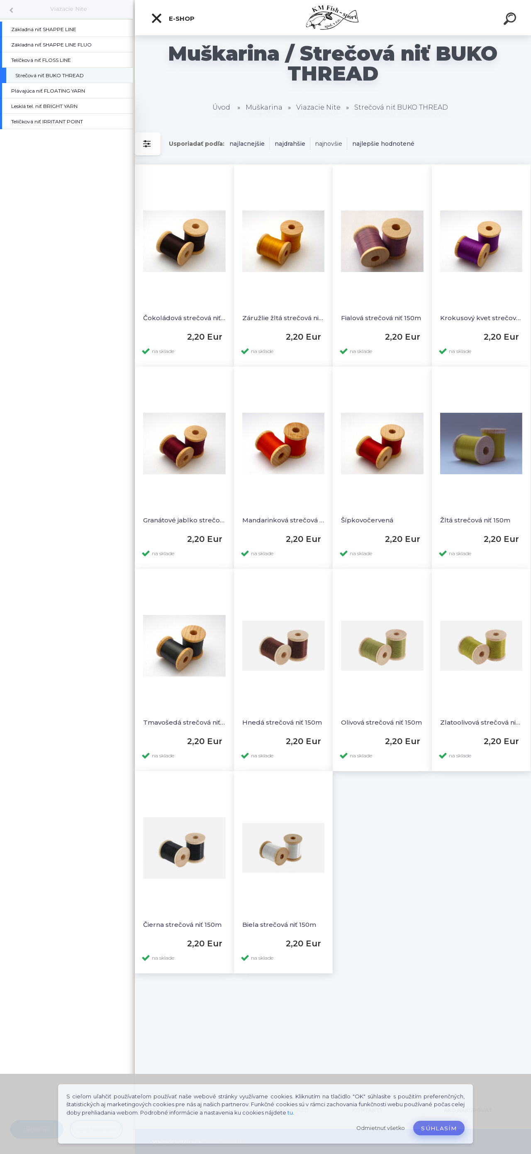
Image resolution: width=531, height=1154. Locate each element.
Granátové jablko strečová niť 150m (184, 520)
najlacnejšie (247, 143)
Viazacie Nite (68, 8)
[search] (511, 19)
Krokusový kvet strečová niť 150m (481, 318)
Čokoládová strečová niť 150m (184, 318)
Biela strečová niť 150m (279, 925)
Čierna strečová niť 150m (182, 925)
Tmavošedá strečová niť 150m (184, 722)
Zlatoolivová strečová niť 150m (481, 722)
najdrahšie (290, 143)
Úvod (221, 107)
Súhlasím (439, 1128)
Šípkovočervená (367, 520)
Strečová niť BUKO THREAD (401, 107)
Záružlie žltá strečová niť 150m (283, 318)
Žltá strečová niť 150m (475, 520)
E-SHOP (173, 18)
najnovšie (328, 143)
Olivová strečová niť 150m (381, 722)
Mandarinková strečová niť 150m (283, 520)
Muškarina (264, 107)
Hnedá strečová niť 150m (282, 722)
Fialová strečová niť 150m (381, 318)
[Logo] (332, 18)
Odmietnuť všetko (380, 1128)
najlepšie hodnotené (383, 143)
